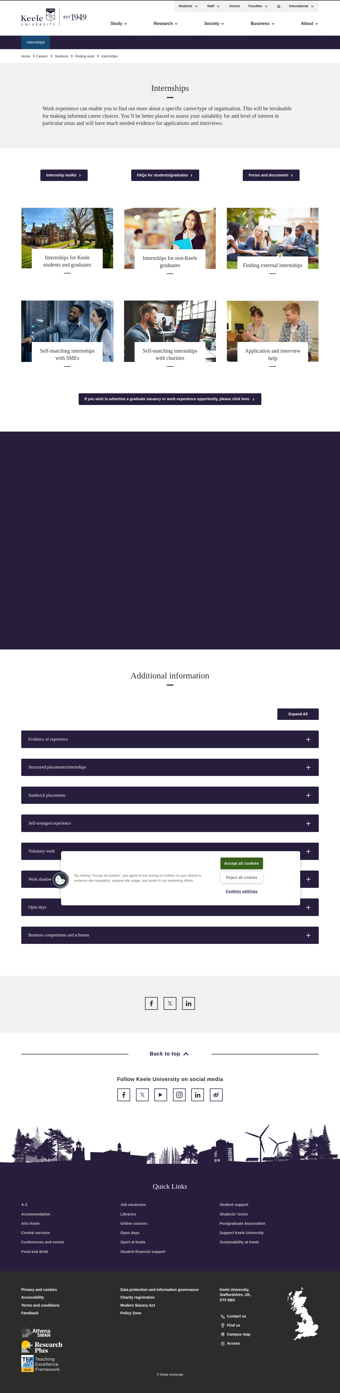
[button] (279, 5)
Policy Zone (130, 1313)
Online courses (133, 1223)
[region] (180, 878)
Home (25, 55)
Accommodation (35, 1214)
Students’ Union (234, 1214)
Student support (234, 1204)
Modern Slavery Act (137, 1305)
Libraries (128, 1214)
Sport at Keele (132, 1242)
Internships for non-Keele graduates (163, 41)
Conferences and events (42, 1242)
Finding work (85, 55)
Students (61, 55)
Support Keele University (242, 1233)
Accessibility (32, 1297)
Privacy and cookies (39, 1290)
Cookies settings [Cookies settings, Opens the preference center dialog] (241, 891)
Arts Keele (30, 1223)
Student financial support (142, 1252)
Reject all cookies (241, 877)
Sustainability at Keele (239, 1242)
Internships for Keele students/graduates (90, 41)
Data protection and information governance (159, 1290)
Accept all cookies (241, 863)
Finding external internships (226, 41)
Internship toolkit (64, 175)
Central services (35, 1233)
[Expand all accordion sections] (298, 714)
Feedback (30, 1313)
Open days (129, 1233)
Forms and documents (271, 175)
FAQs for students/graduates (165, 175)
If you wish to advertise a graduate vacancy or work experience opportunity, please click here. (170, 399)
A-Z (24, 1204)
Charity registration (137, 1297)
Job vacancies (133, 1204)
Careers (42, 55)
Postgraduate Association (242, 1223)
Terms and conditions (40, 1305)
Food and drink (34, 1252)
